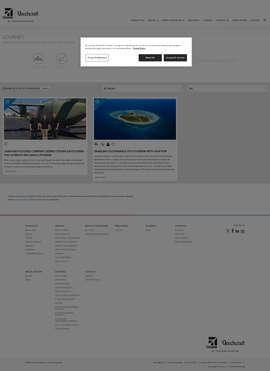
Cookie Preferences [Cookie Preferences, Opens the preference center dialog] (97, 58)
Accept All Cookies (175, 58)
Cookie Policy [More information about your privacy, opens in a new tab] (139, 48)
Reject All (150, 58)
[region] (136, 52)
